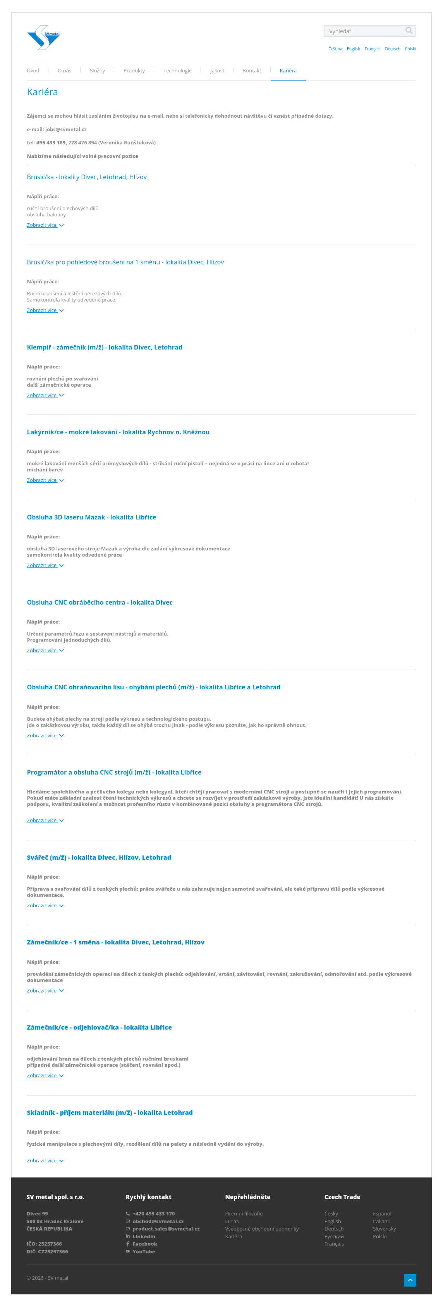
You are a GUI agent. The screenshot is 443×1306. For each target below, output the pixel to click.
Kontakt (252, 70)
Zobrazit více (45, 224)
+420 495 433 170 (150, 1212)
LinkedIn (140, 1235)
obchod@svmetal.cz (155, 1220)
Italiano (381, 1220)
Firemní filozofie (244, 1212)
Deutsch (392, 48)
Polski (410, 48)
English (353, 48)
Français (372, 48)
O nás (64, 70)
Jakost (217, 70)
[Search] (409, 30)
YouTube (140, 1250)
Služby (97, 70)
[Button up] (410, 1279)
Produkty (134, 70)
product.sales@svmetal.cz (163, 1227)
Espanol (382, 1212)
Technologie (177, 70)
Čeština (335, 48)
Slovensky (384, 1227)
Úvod (33, 70)
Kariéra (288, 70)
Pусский (334, 1235)
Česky (331, 1212)
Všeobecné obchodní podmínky (262, 1227)
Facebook (141, 1242)
